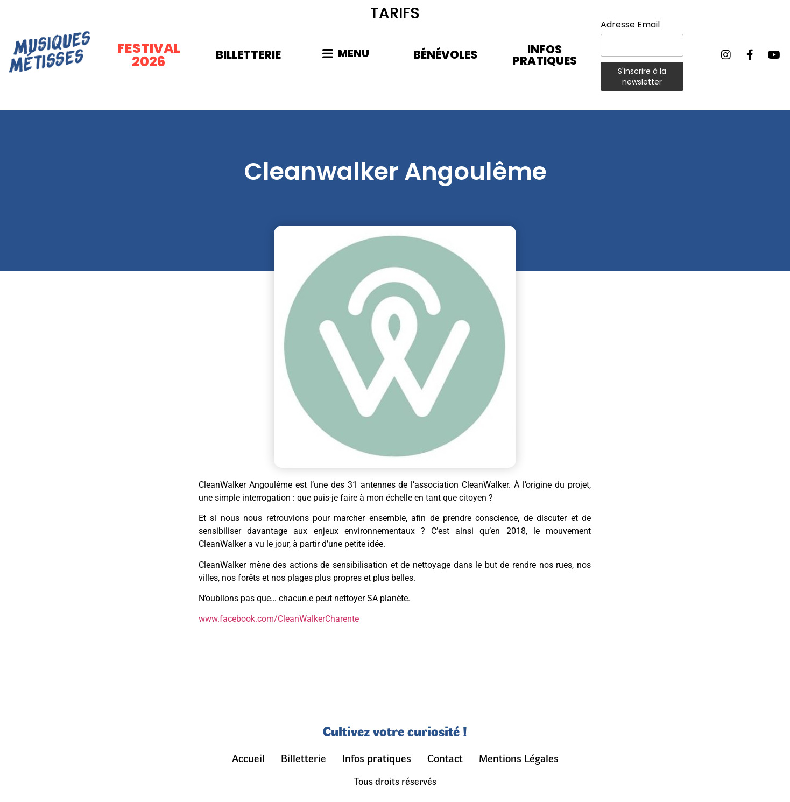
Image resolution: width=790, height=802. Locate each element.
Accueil (248, 757)
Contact (445, 757)
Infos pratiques (376, 757)
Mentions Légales (519, 757)
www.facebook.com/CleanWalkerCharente (279, 619)
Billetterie (303, 757)
